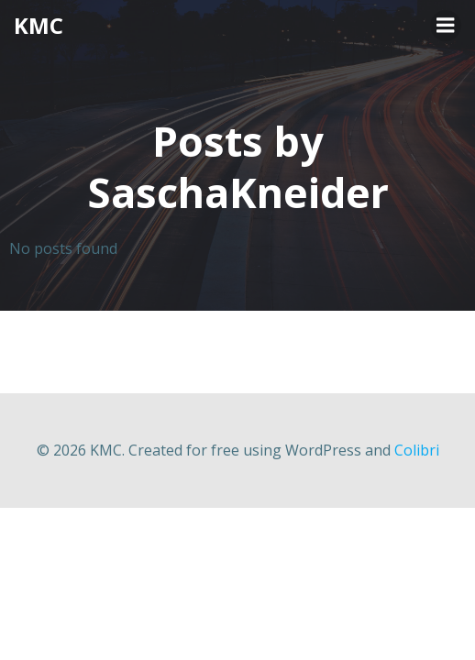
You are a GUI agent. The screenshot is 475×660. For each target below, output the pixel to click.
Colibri (416, 450)
